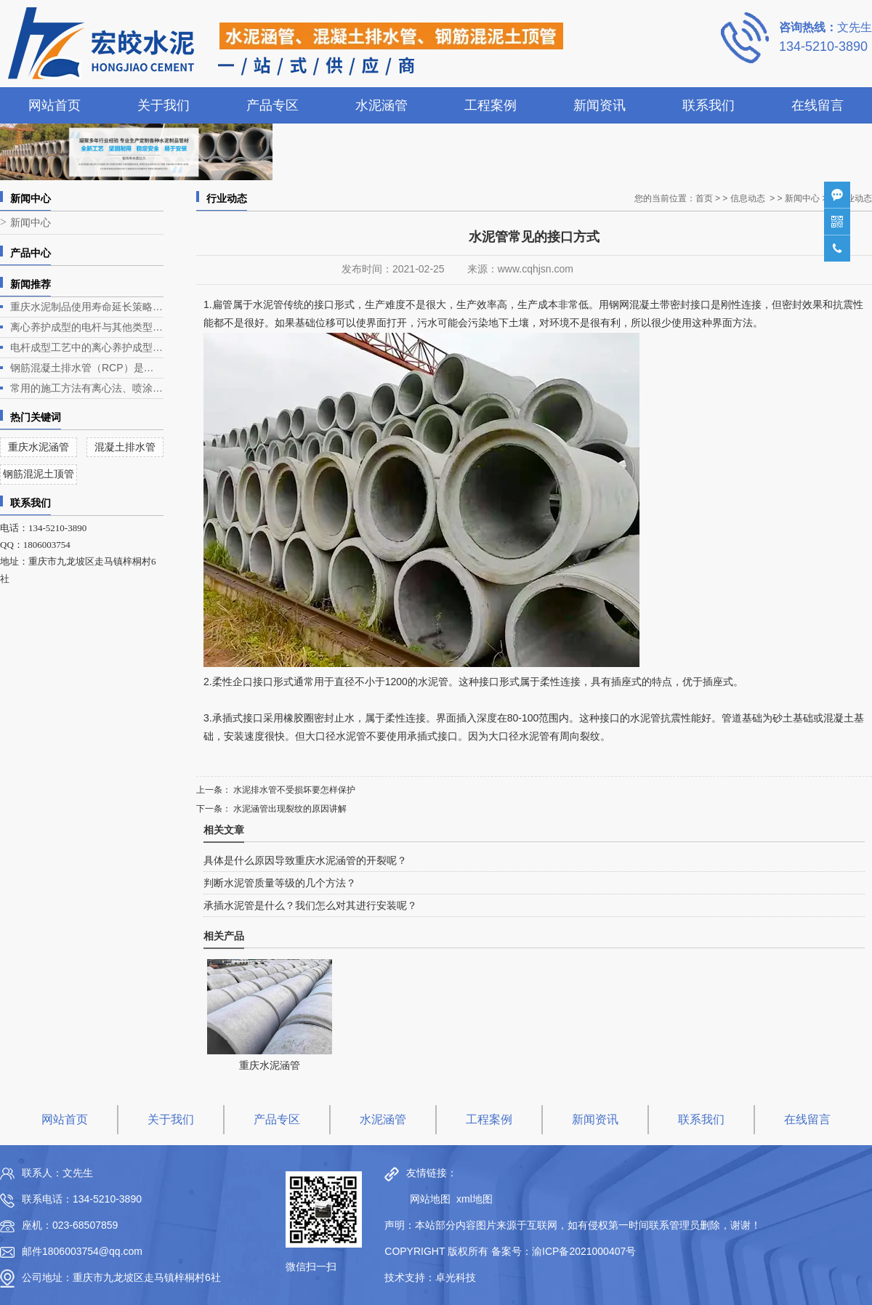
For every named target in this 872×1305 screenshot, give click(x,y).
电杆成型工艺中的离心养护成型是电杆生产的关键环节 (87, 347)
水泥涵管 (381, 105)
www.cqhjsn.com (535, 269)
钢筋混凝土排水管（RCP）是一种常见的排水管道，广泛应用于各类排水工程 (87, 367)
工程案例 (490, 105)
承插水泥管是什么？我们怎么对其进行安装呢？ (310, 905)
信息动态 (747, 198)
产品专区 (272, 105)
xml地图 (474, 1199)
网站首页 (54, 105)
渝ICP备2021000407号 (584, 1251)
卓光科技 (455, 1277)
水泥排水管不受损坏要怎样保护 (293, 790)
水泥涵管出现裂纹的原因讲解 (289, 809)
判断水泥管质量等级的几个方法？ (279, 883)
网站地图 (426, 1199)
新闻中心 (30, 222)
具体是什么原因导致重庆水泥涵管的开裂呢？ (305, 860)
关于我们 (163, 105)
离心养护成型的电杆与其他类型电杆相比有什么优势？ (87, 327)
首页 (704, 198)
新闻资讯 (599, 105)
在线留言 (817, 105)
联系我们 (708, 105)
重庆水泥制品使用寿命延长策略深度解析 (87, 306)
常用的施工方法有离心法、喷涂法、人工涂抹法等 (87, 388)
